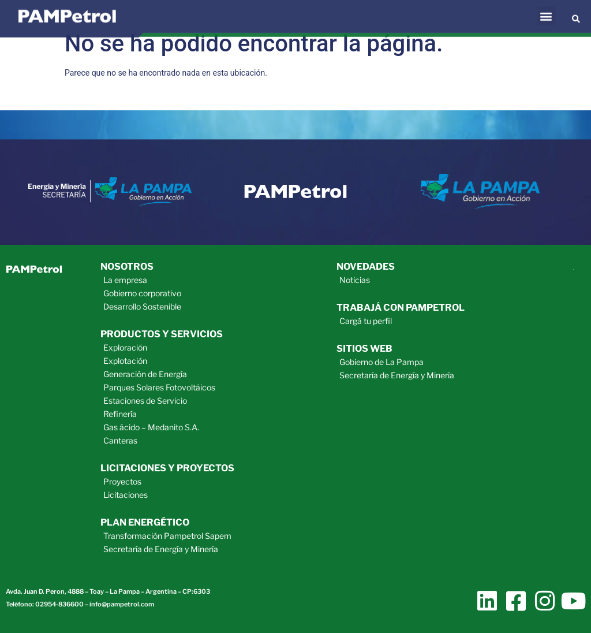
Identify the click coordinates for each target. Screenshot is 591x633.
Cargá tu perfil (365, 321)
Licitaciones (125, 495)
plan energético (144, 522)
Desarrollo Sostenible (142, 306)
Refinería (120, 414)
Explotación (125, 361)
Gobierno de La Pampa (381, 362)
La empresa (125, 280)
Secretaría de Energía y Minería (160, 549)
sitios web (364, 348)
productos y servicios (161, 334)
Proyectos (122, 481)
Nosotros (127, 266)
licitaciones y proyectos (167, 468)
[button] (546, 10)
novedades (365, 266)
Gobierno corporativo (142, 293)
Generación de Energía (145, 374)
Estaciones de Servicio (145, 400)
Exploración (125, 347)
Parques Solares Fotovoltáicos (159, 387)
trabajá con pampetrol (400, 307)
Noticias (354, 280)
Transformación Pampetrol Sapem (167, 536)
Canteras (120, 440)
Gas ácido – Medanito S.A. (151, 427)
